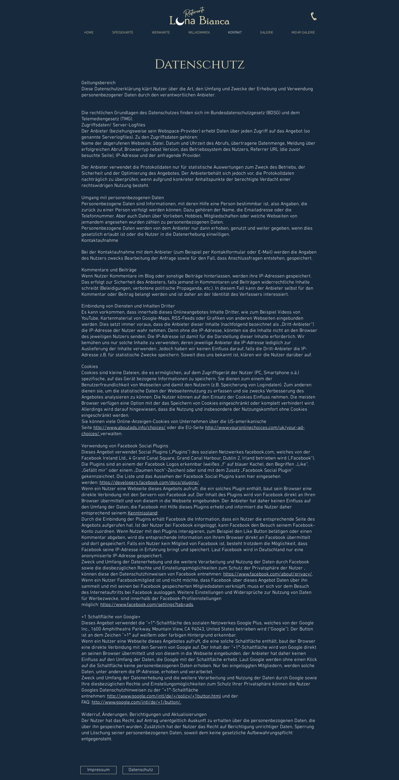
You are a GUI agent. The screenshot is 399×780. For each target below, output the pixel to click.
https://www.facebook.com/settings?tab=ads (146, 605)
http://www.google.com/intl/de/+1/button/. (136, 702)
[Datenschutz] (141, 770)
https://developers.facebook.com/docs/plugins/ (149, 483)
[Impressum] (98, 770)
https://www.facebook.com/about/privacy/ (267, 574)
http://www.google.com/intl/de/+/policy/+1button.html (164, 696)
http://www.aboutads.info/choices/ (129, 428)
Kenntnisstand (142, 513)
